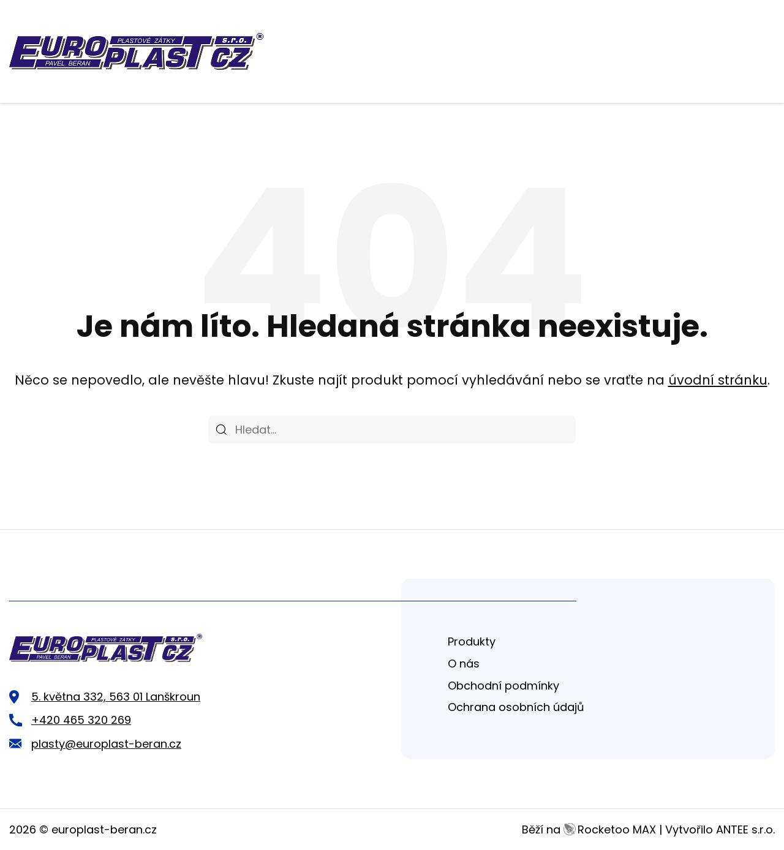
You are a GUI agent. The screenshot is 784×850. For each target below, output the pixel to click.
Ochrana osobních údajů (516, 707)
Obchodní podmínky (503, 685)
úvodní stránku (717, 380)
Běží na (589, 829)
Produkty (472, 641)
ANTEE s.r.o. (745, 829)
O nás (464, 663)
